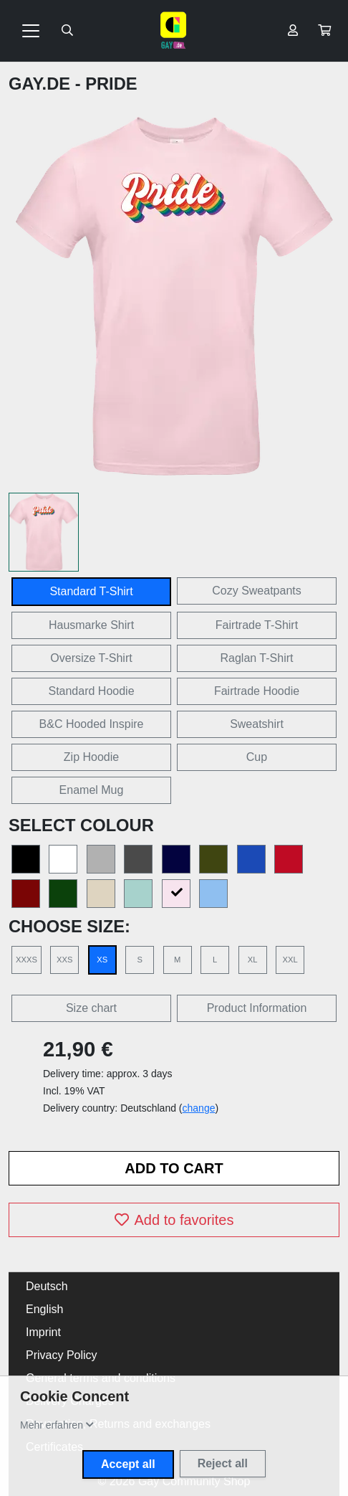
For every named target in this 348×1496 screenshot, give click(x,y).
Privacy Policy (61, 1355)
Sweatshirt (257, 724)
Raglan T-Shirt (257, 658)
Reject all (223, 1463)
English (44, 1309)
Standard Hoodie (91, 691)
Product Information (257, 1008)
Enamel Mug (91, 790)
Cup (256, 757)
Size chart (91, 1008)
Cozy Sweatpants (256, 590)
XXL (289, 959)
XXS (64, 959)
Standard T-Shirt (90, 591)
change (199, 1108)
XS (102, 959)
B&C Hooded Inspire (91, 724)
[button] (324, 31)
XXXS (26, 959)
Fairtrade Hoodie (256, 691)
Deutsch (47, 1286)
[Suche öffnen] (67, 30)
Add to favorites (174, 1220)
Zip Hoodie (91, 757)
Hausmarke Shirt (91, 625)
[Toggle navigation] (30, 30)
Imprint (43, 1332)
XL (253, 959)
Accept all (128, 1464)
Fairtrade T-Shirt (257, 625)
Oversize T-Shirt (91, 658)
